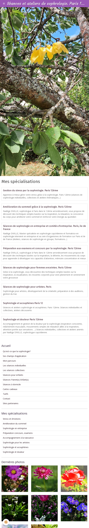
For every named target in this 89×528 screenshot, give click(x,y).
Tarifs (5, 394)
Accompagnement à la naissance (18, 437)
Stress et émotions (12, 418)
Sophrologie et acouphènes (15, 447)
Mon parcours (9, 360)
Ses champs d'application (14, 356)
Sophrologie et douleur (13, 452)
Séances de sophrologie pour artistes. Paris (27, 286)
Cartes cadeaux (10, 389)
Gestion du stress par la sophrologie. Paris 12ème (30, 190)
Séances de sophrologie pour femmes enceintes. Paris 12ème (37, 267)
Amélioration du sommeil (14, 423)
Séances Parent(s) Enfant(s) (16, 379)
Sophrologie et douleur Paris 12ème (23, 319)
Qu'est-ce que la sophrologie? (16, 351)
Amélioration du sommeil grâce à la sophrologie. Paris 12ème (37, 206)
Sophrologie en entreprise (15, 428)
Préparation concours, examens (18, 433)
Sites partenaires (10, 403)
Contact (6, 398)
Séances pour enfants (13, 375)
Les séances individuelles (14, 365)
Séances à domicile (12, 384)
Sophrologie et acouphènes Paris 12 (23, 303)
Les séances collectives (14, 370)
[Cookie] (6, 522)
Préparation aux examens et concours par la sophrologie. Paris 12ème (42, 248)
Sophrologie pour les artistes (16, 442)
